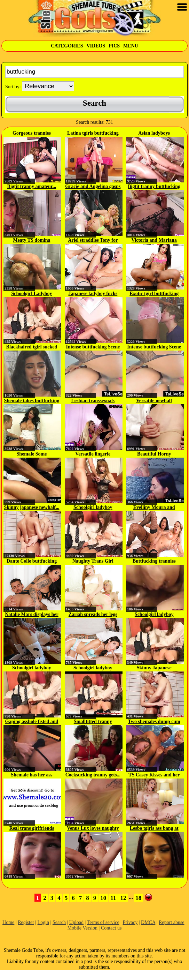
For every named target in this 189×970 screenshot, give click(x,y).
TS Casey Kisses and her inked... (154, 775)
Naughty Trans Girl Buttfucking (92, 561)
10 (103, 898)
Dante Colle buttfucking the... (32, 561)
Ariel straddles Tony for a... (93, 241)
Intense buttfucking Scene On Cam (93, 347)
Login (43, 922)
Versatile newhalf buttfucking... (154, 401)
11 (113, 898)
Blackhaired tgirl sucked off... (31, 347)
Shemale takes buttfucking (32, 400)
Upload (76, 922)
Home (8, 922)
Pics (114, 45)
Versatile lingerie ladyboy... (92, 454)
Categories (67, 45)
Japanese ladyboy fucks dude (92, 294)
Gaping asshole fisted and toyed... (31, 722)
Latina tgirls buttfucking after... (93, 133)
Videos (95, 45)
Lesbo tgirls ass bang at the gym (154, 829)
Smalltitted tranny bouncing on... (93, 722)
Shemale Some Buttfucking (32, 454)
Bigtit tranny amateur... (31, 186)
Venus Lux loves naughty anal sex (93, 829)
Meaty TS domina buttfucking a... (31, 241)
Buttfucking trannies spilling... (154, 561)
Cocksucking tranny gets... (92, 774)
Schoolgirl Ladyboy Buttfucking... (31, 294)
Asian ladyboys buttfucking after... (154, 133)
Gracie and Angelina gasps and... (92, 187)
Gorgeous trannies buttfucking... (32, 133)
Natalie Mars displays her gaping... (31, 615)
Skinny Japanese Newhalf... (154, 668)
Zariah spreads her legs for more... (93, 615)
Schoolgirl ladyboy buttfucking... (92, 508)
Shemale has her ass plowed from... (31, 775)
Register (26, 922)
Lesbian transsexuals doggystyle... (93, 401)
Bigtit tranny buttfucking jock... (154, 187)
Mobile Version (82, 928)
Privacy (130, 922)
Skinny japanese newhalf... (31, 507)
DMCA (148, 922)
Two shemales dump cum (154, 721)
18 (138, 898)
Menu (130, 45)
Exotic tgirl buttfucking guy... (154, 294)
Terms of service (103, 922)
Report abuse (171, 922)
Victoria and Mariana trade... (154, 241)
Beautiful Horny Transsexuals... (154, 454)
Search (59, 922)
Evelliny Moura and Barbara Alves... (154, 508)
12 (123, 898)
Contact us (111, 928)
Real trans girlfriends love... (31, 829)
